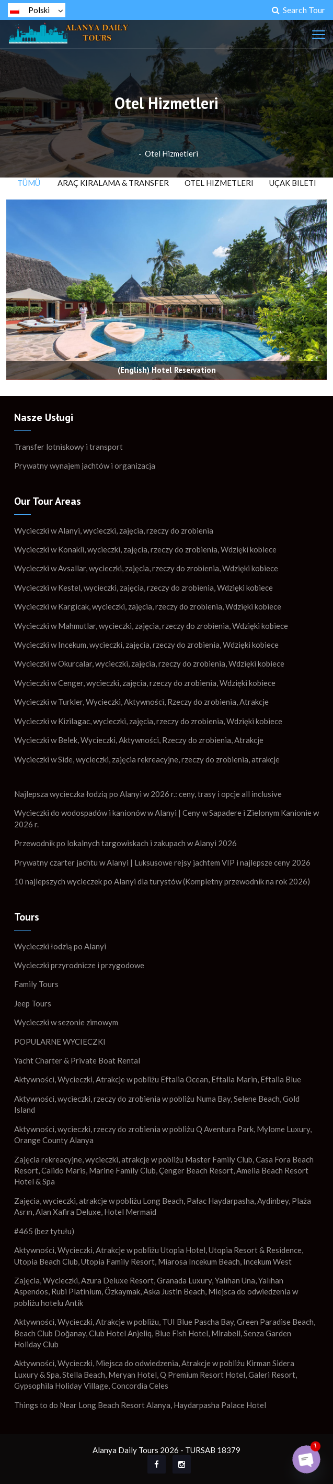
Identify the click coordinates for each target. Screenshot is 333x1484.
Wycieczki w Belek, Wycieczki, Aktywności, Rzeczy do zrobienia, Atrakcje (138, 740)
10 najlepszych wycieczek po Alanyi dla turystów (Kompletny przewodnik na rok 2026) (162, 881)
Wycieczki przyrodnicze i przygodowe (79, 965)
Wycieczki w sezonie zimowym (66, 1022)
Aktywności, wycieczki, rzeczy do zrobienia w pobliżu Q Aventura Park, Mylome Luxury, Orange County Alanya (163, 1134)
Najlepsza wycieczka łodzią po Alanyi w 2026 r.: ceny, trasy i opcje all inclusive (148, 794)
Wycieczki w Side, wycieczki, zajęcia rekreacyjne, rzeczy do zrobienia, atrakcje (147, 759)
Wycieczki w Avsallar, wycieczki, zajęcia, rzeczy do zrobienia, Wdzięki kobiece (146, 568)
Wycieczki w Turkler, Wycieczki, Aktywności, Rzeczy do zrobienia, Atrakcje (141, 701)
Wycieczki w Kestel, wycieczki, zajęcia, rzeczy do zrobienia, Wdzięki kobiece (143, 587)
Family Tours (36, 984)
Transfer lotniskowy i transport (68, 446)
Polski (36, 10)
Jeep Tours (32, 1003)
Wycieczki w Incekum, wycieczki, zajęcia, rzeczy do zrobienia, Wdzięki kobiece (146, 644)
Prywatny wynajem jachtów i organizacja (84, 465)
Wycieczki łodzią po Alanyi (60, 946)
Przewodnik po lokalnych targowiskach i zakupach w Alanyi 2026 (125, 843)
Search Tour (298, 10)
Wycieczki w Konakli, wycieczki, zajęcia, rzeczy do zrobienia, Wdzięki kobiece (145, 549)
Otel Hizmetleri (171, 153)
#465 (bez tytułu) (44, 1231)
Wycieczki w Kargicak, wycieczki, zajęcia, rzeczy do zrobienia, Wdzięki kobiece (147, 606)
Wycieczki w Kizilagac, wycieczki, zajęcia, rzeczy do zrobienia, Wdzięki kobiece (148, 721)
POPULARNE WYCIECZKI (60, 1041)
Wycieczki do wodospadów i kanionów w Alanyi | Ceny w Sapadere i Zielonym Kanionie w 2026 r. (166, 818)
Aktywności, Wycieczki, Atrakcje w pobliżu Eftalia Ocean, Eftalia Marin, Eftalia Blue (157, 1079)
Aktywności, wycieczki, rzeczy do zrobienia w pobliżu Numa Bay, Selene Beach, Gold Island (157, 1104)
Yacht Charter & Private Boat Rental (77, 1060)
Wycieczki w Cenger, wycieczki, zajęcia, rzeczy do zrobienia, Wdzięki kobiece (144, 683)
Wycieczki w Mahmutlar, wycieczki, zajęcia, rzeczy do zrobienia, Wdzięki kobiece (151, 625)
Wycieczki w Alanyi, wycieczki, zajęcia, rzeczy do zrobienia (113, 530)
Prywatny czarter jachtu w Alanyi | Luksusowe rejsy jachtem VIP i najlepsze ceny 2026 (162, 862)
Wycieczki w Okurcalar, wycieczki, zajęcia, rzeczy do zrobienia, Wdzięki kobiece (149, 663)
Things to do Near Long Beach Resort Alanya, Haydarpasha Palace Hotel (140, 1405)
